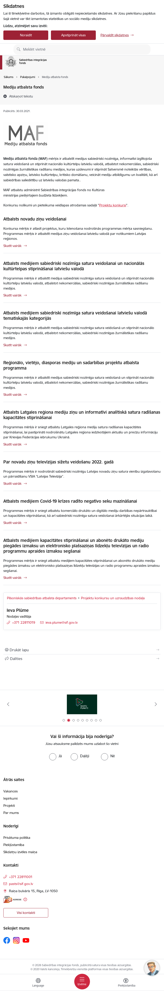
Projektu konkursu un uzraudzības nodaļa (113, 598)
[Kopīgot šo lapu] (82, 658)
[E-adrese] (12, 899)
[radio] (55, 756)
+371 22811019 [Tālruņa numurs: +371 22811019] (23, 622)
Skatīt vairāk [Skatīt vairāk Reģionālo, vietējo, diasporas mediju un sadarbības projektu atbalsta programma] (12, 394)
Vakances (10, 791)
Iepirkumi (10, 798)
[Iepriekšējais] (8, 704)
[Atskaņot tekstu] (21, 96)
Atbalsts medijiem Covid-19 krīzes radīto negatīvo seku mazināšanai (70, 501)
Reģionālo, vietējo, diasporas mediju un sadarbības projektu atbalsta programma (71, 365)
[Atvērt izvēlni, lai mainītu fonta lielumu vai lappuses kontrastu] (126, 983)
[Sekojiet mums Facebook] (6, 940)
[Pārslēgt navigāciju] (82, 981)
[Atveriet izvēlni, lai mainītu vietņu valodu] (38, 983)
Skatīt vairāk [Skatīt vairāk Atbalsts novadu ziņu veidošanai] (12, 246)
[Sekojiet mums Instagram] (16, 940)
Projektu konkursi (112, 205)
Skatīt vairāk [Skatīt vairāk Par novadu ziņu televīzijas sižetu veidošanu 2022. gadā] (12, 483)
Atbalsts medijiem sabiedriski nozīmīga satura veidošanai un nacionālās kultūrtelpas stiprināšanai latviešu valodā (73, 266)
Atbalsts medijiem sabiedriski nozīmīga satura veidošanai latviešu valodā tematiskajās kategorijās (75, 315)
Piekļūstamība (13, 845)
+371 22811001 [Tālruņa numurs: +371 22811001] (21, 877)
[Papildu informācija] (25, 899)
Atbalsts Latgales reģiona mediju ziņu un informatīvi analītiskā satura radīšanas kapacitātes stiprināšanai (81, 414)
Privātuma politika (16, 837)
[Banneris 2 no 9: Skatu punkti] (82, 704)
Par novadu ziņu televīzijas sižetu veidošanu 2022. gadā (58, 462)
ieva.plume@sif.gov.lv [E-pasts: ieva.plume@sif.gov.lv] (62, 622)
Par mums (11, 813)
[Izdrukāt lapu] (82, 650)
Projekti (9, 805)
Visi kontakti (26, 913)
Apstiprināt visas (73, 35)
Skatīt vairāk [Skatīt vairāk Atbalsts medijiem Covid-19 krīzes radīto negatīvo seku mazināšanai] (12, 523)
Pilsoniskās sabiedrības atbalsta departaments (42, 598)
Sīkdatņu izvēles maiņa (20, 852)
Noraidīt (26, 35)
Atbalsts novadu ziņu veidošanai (34, 219)
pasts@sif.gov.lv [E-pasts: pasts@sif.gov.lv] (21, 884)
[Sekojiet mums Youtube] (26, 940)
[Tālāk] (156, 704)
